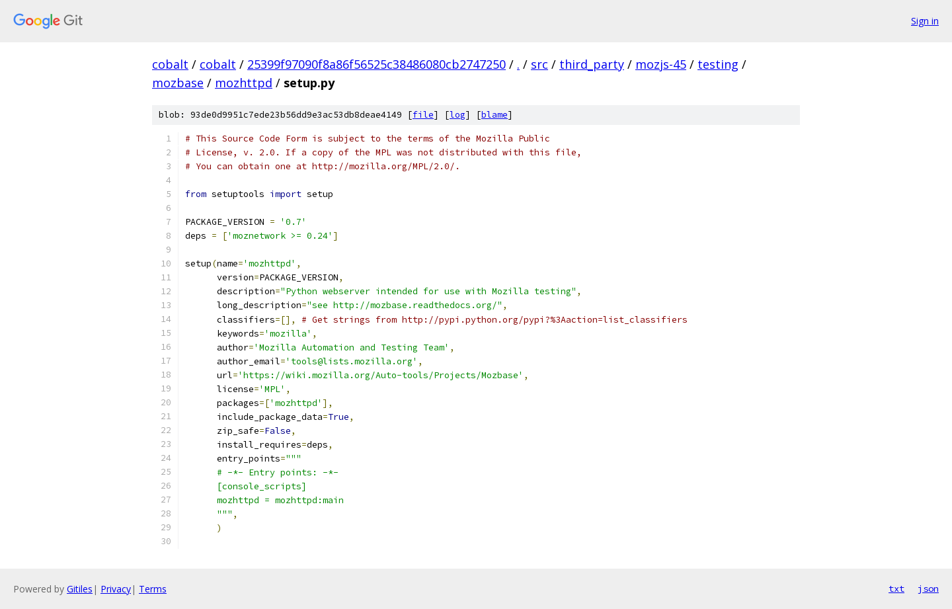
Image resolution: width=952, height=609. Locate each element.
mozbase (178, 83)
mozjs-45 (660, 64)
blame (494, 114)
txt (896, 588)
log (457, 114)
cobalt (170, 64)
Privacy (115, 589)
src (539, 64)
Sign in (925, 21)
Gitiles (80, 589)
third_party (591, 64)
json (928, 588)
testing (717, 64)
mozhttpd (243, 83)
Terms (153, 589)
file (423, 114)
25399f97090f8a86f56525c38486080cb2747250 (376, 64)
